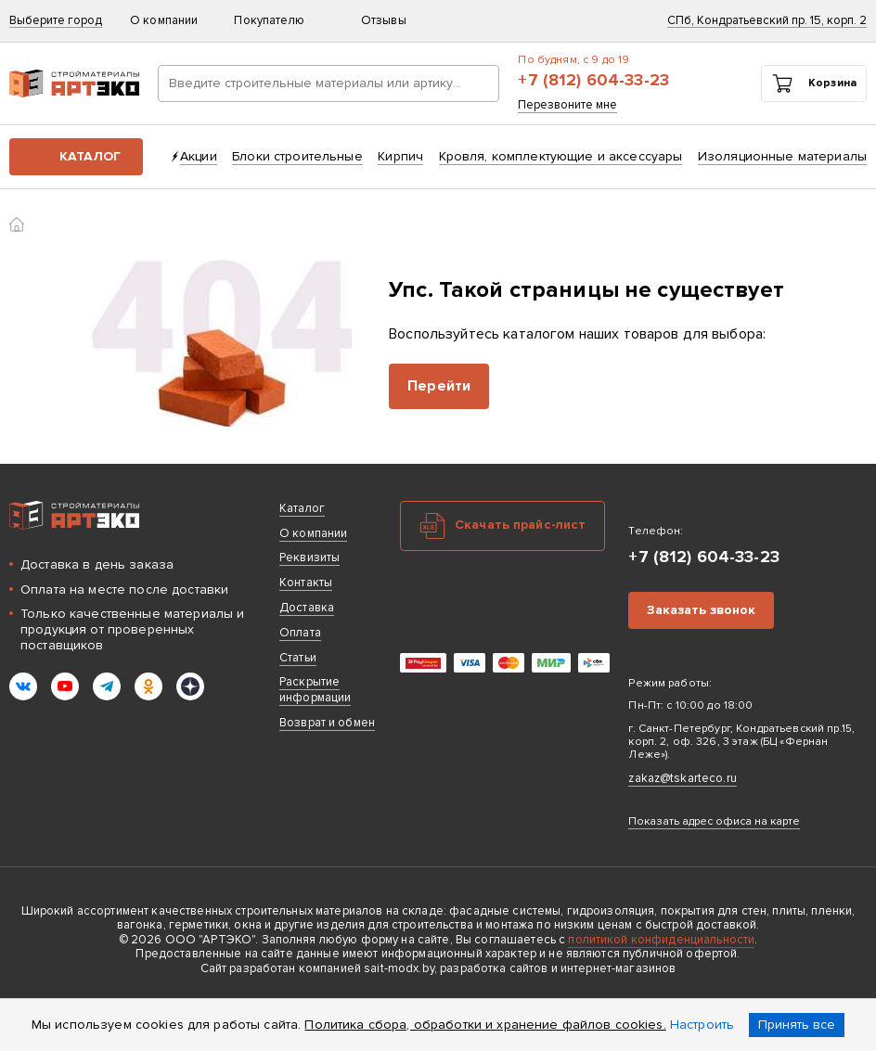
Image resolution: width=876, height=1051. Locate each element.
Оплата (300, 632)
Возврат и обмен (327, 722)
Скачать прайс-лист (520, 524)
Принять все (796, 1024)
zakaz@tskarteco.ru (682, 778)
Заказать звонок (701, 610)
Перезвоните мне (567, 105)
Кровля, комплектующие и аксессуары (561, 156)
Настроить (702, 1024)
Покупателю (277, 21)
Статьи (297, 657)
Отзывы (383, 21)
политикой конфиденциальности (661, 939)
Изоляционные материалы (782, 156)
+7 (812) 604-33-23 (593, 80)
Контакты (305, 582)
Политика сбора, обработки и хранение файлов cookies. (484, 1024)
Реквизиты (309, 557)
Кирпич (400, 156)
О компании (172, 21)
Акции (198, 156)
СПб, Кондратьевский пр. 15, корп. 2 (767, 21)
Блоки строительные (297, 156)
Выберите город (55, 21)
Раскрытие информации (315, 689)
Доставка (306, 607)
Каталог (90, 156)
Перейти (438, 386)
